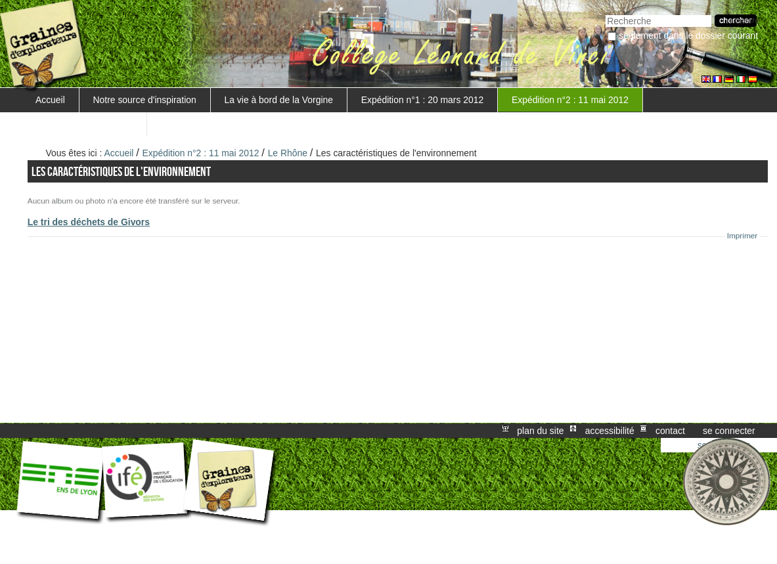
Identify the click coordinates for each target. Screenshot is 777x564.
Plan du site (540, 430)
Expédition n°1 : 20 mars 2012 (422, 100)
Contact (670, 430)
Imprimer (742, 235)
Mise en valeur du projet (84, 124)
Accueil (50, 100)
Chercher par (605, 13)
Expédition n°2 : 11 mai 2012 (570, 100)
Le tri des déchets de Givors (89, 222)
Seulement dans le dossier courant (688, 35)
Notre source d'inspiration (144, 100)
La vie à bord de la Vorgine (279, 100)
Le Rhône (287, 153)
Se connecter (729, 430)
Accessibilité (609, 430)
